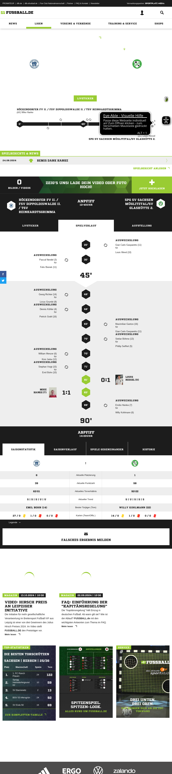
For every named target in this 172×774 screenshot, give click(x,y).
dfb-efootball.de (31, 3)
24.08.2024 (9, 160)
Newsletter (95, 3)
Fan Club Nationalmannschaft (52, 3)
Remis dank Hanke (52, 160)
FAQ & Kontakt (82, 3)
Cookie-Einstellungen (101, 766)
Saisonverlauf (65, 449)
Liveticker (85, 98)
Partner (70, 3)
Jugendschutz (63, 766)
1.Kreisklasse (86, 38)
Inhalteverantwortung (80, 766)
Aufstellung (142, 225)
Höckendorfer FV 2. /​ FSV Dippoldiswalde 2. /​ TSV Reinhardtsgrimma (34, 87)
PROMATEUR (8, 3)
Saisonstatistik (23, 449)
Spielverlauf (86, 225)
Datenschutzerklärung (24, 766)
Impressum (7, 766)
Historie (148, 449)
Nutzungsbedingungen (44, 766)
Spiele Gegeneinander (106, 449)
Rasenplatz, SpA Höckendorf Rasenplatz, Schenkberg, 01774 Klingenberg (86, 49)
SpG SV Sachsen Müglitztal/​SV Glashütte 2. (137, 83)
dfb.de (19, 3)
